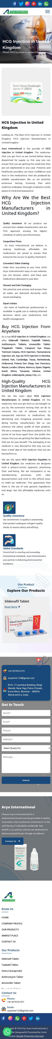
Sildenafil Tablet (10, 958)
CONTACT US (9, 941)
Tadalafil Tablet (10, 964)
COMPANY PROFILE (12, 923)
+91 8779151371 (16, 671)
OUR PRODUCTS (10, 929)
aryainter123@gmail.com (21, 678)
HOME (5, 917)
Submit (26, 780)
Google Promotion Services (30, 1036)
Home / (6, 52)
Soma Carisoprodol (12, 970)
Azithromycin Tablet (12, 976)
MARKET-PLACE (10, 935)
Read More (12, 607)
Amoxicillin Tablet (11, 982)
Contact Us (12, 841)
